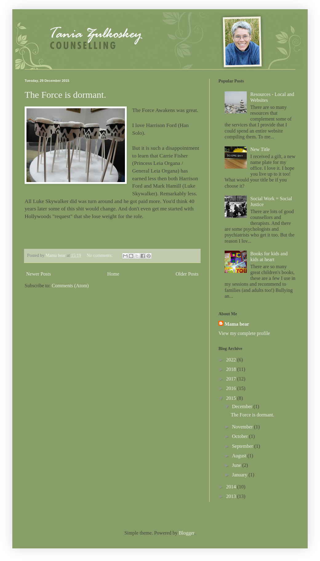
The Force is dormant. (65, 95)
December (243, 406)
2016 (231, 388)
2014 (231, 486)
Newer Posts (38, 274)
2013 (231, 496)
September (243, 446)
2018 (231, 369)
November (243, 426)
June (237, 465)
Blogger (186, 532)
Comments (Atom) (70, 285)
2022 (231, 359)
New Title (260, 149)
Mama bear (237, 324)
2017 (231, 378)
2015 (231, 398)
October (240, 436)
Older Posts (187, 274)
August (239, 455)
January (240, 474)
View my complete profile (244, 333)
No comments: (100, 255)
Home (113, 274)
